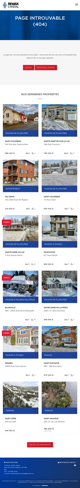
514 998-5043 (12, 471)
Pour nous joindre (46, 67)
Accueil (28, 67)
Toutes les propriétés (40, 445)
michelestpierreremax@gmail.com (22, 473)
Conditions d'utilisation (37, 482)
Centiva (44, 485)
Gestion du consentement (54, 482)
